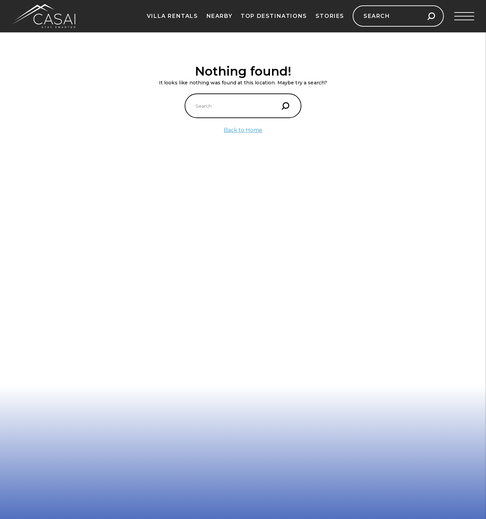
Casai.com (351, 261)
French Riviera (31, 289)
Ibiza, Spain (28, 299)
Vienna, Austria (133, 299)
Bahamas (228, 249)
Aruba (224, 259)
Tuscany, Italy (132, 249)
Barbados (229, 279)
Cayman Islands (236, 309)
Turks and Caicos (238, 299)
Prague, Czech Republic (144, 269)
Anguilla (227, 239)
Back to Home (243, 130)
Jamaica (227, 289)
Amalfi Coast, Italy (35, 249)
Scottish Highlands (138, 279)
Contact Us (27, 352)
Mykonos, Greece (35, 279)
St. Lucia (227, 269)
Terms (21, 372)
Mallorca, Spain (32, 309)
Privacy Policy (31, 362)
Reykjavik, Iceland (137, 289)
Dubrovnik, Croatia (36, 269)
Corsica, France (32, 330)
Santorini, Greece (35, 239)
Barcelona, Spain (34, 259)
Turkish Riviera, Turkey (42, 320)
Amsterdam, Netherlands (146, 330)
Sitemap (24, 382)
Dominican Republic (242, 330)
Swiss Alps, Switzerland (144, 259)
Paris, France (131, 239)
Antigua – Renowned (242, 320)
